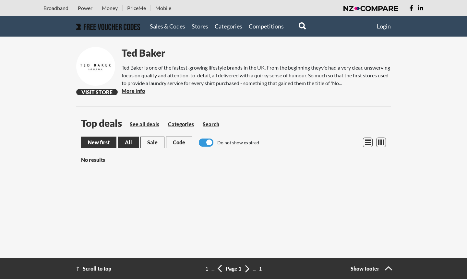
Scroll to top (97, 268)
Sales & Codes (167, 26)
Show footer (365, 268)
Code (179, 142)
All (128, 142)
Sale (152, 142)
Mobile (163, 8)
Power (85, 8)
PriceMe (136, 8)
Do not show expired (238, 142)
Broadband (55, 8)
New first (99, 142)
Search (211, 124)
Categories (228, 26)
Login (384, 26)
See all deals (144, 124)
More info (133, 91)
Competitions (266, 26)
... (212, 268)
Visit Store (97, 92)
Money (110, 8)
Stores (200, 26)
